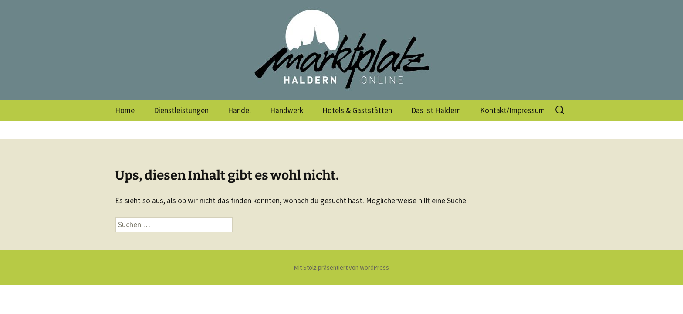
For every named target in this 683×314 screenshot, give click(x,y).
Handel (239, 110)
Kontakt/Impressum (512, 110)
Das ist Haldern (436, 110)
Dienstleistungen (181, 110)
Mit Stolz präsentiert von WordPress (341, 267)
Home (125, 110)
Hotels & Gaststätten (357, 110)
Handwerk (286, 110)
